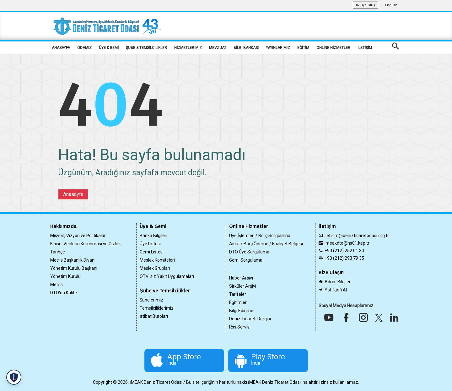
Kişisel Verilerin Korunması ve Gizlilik (85, 243)
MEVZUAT (217, 48)
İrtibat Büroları (154, 316)
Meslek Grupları (155, 268)
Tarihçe (57, 251)
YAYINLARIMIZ (278, 48)
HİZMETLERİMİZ (188, 48)
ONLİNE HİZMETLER (333, 48)
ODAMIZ (84, 48)
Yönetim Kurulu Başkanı (73, 268)
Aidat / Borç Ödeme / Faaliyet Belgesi (266, 243)
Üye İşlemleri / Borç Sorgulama (259, 235)
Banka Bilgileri (153, 235)
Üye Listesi (150, 243)
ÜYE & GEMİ (109, 48)
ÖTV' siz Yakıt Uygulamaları (167, 276)
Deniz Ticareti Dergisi (250, 318)
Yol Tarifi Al (336, 289)
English (391, 5)
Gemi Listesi (152, 251)
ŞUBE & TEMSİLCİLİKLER (146, 48)
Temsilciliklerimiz (157, 308)
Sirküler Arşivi (242, 286)
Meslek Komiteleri (157, 260)
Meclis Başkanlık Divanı (72, 260)
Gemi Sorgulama (245, 260)
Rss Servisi (239, 326)
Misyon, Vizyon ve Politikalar (78, 235)
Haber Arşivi (241, 277)
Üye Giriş (365, 5)
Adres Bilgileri (338, 281)
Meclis (56, 284)
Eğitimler (238, 302)
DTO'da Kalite (63, 292)
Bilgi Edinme (241, 310)
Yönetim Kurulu (65, 276)
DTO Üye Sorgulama (249, 251)
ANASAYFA (61, 48)
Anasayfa (73, 194)
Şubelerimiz (151, 299)
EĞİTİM (303, 48)
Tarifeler (237, 294)
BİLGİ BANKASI (246, 48)
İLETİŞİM (365, 48)
